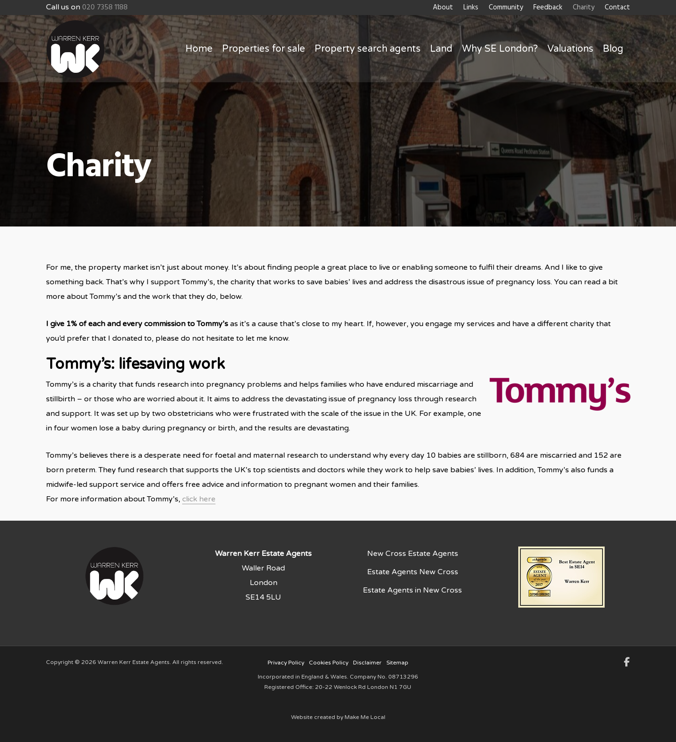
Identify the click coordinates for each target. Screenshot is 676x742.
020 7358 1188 (105, 7)
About (443, 7)
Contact (617, 7)
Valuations (570, 49)
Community (506, 7)
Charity (583, 7)
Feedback (547, 7)
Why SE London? (500, 49)
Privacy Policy (286, 662)
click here (198, 499)
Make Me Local (365, 717)
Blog (613, 49)
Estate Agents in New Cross (412, 590)
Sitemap (397, 662)
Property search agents (368, 49)
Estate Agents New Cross (412, 572)
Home (199, 49)
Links (470, 7)
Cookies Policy (328, 662)
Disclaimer (367, 662)
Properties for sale (263, 49)
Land (441, 49)
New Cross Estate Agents (412, 553)
